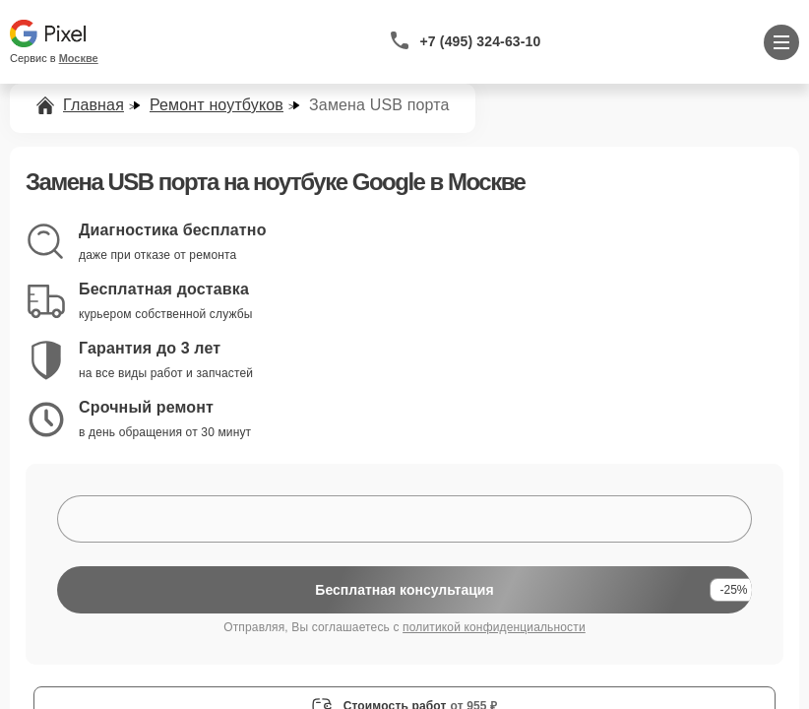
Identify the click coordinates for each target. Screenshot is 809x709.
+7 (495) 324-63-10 (480, 41)
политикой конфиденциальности (494, 627)
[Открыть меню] (781, 42)
